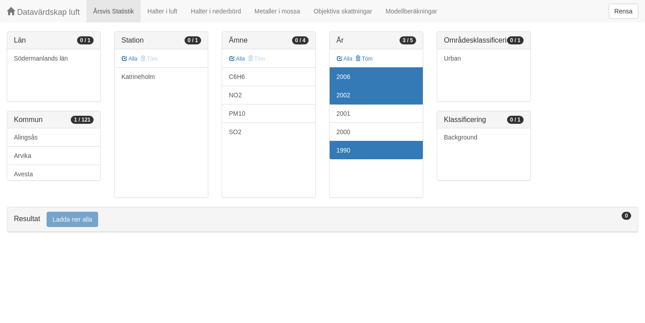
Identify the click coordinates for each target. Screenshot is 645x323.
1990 (343, 150)
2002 (343, 95)
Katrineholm (138, 76)
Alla (130, 59)
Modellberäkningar (411, 11)
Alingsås (26, 137)
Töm (364, 59)
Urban (452, 58)
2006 (343, 76)
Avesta (23, 174)
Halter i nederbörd (216, 11)
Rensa (623, 11)
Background (460, 137)
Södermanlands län (41, 58)
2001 (343, 113)
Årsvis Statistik (113, 11)
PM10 (237, 113)
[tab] (322, 219)
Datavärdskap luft (43, 12)
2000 (343, 131)
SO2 (235, 131)
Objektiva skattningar (343, 11)
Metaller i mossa (277, 11)
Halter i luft (162, 11)
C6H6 (237, 76)
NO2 (235, 95)
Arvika (22, 155)
